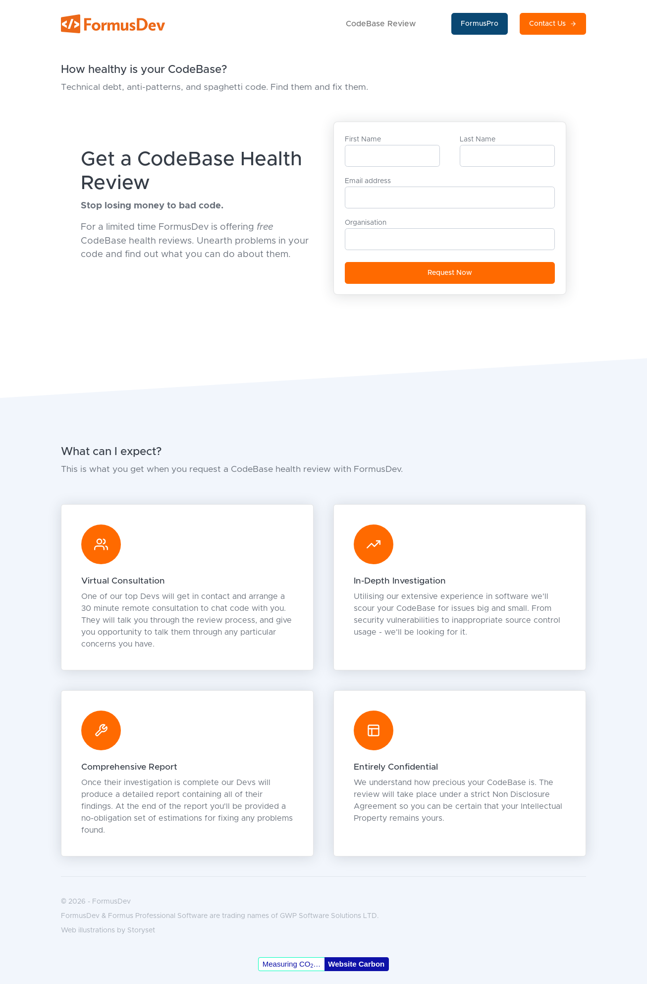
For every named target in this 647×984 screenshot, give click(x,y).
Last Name (477, 139)
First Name (363, 139)
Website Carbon (356, 964)
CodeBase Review (381, 24)
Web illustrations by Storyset (108, 930)
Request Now (450, 272)
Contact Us (553, 24)
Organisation (365, 222)
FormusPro (479, 23)
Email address (368, 181)
